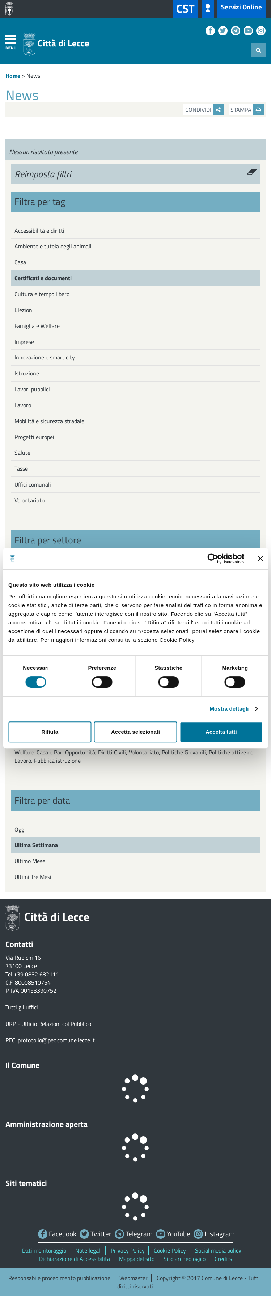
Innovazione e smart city (44, 357)
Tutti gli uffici (21, 1007)
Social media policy (218, 1250)
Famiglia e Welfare (37, 325)
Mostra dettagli (229, 709)
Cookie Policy (170, 1250)
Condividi (204, 109)
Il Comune (22, 1065)
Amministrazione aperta (46, 1124)
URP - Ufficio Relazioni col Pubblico (48, 1023)
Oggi (20, 829)
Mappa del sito (136, 1258)
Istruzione (26, 373)
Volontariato (29, 500)
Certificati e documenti (43, 278)
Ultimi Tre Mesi (32, 876)
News (33, 75)
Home (12, 75)
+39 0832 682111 (36, 974)
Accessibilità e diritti (39, 230)
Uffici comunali (32, 484)
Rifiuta (49, 732)
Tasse (21, 468)
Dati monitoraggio (44, 1250)
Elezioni (24, 310)
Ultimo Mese (29, 861)
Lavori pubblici (32, 389)
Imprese (24, 341)
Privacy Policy (128, 1250)
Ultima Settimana (36, 845)
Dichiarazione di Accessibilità (74, 1258)
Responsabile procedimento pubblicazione (59, 1278)
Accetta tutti (221, 732)
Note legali (88, 1250)
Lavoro (22, 405)
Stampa (247, 109)
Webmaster (133, 1278)
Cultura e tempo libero (41, 294)
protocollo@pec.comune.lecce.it (56, 1040)
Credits (223, 1258)
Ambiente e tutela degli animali (53, 246)
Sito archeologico (185, 1258)
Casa (20, 262)
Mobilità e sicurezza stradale (49, 421)
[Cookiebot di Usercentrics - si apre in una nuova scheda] (212, 558)
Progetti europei (34, 437)
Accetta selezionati (135, 732)
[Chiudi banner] (260, 558)
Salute (22, 452)
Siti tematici (26, 1183)
